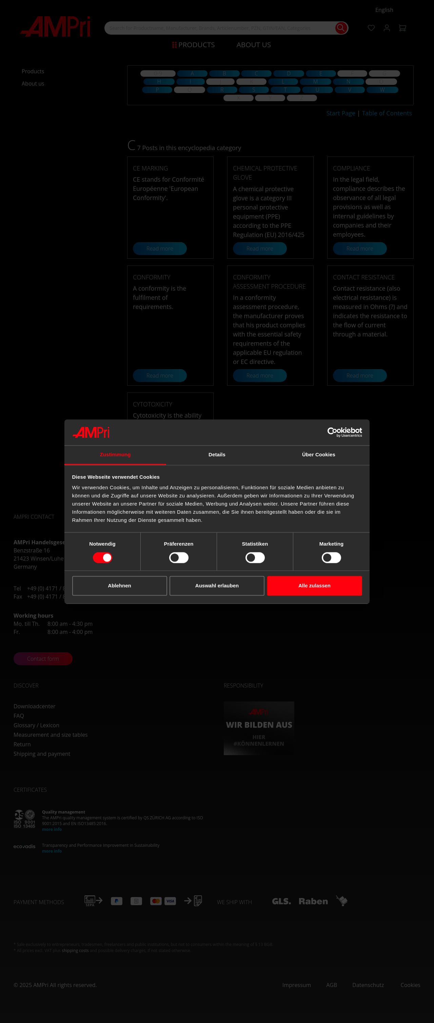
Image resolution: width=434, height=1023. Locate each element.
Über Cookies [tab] (318, 455)
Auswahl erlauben (217, 586)
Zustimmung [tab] (115, 455)
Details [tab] (217, 455)
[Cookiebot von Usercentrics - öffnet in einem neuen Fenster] (332, 432)
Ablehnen (119, 586)
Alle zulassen (314, 586)
